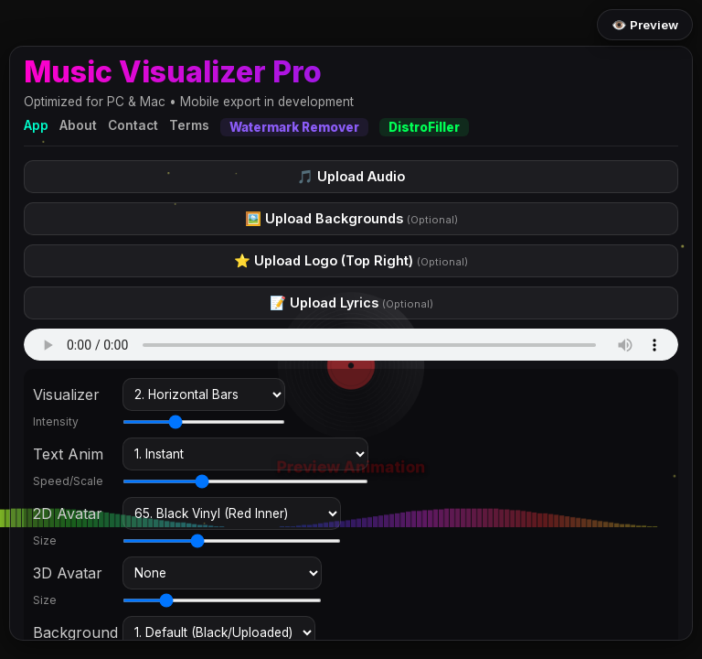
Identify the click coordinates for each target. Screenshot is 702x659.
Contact (133, 125)
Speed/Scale (68, 481)
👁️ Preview (645, 24)
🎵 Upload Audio (351, 176)
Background (74, 632)
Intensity (56, 421)
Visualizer (66, 394)
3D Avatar (67, 573)
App (36, 125)
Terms (189, 125)
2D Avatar (67, 513)
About (78, 125)
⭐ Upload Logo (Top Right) (351, 260)
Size (45, 540)
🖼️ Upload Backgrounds (351, 218)
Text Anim (68, 454)
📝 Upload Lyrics (351, 302)
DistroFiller (424, 127)
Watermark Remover (294, 127)
